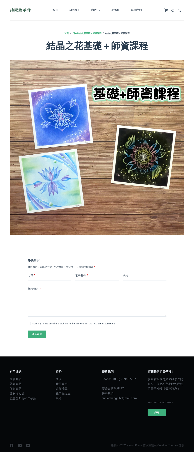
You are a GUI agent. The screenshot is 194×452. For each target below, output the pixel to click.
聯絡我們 (136, 10)
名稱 (31, 275)
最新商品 (15, 379)
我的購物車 (63, 394)
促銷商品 (15, 389)
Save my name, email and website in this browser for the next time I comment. (74, 323)
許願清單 (62, 389)
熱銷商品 (15, 384)
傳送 (157, 412)
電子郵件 (81, 275)
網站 (125, 275)
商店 (96, 10)
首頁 (55, 10)
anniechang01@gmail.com (119, 398)
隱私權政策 (17, 394)
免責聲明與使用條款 (23, 398)
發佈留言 (37, 334)
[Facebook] (11, 445)
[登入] (172, 10)
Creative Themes (167, 445)
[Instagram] (20, 445)
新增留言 (34, 289)
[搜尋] (179, 10)
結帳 (59, 398)
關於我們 (74, 10)
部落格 (115, 10)
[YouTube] (28, 445)
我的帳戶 (62, 384)
